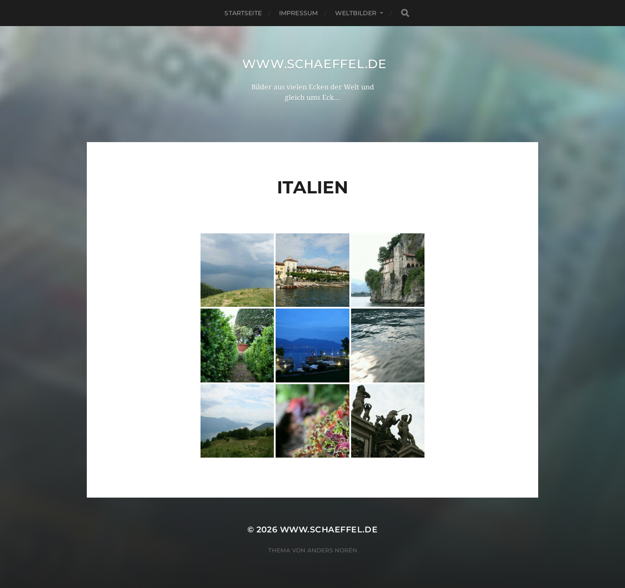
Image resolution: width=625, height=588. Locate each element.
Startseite (242, 13)
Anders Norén (332, 550)
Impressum (298, 13)
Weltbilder (355, 13)
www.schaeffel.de (314, 63)
